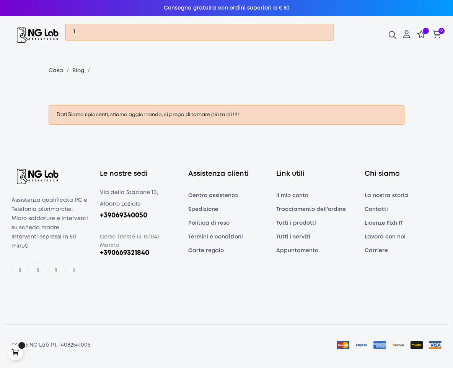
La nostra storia (386, 198)
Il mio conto (292, 198)
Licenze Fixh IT (384, 225)
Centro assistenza (213, 198)
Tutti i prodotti (296, 225)
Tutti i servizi (293, 239)
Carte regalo (206, 253)
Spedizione (203, 211)
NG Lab (39, 347)
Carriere (376, 253)
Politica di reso (209, 225)
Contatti (376, 211)
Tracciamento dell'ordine (311, 211)
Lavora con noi (385, 239)
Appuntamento (297, 253)
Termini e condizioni (215, 239)
